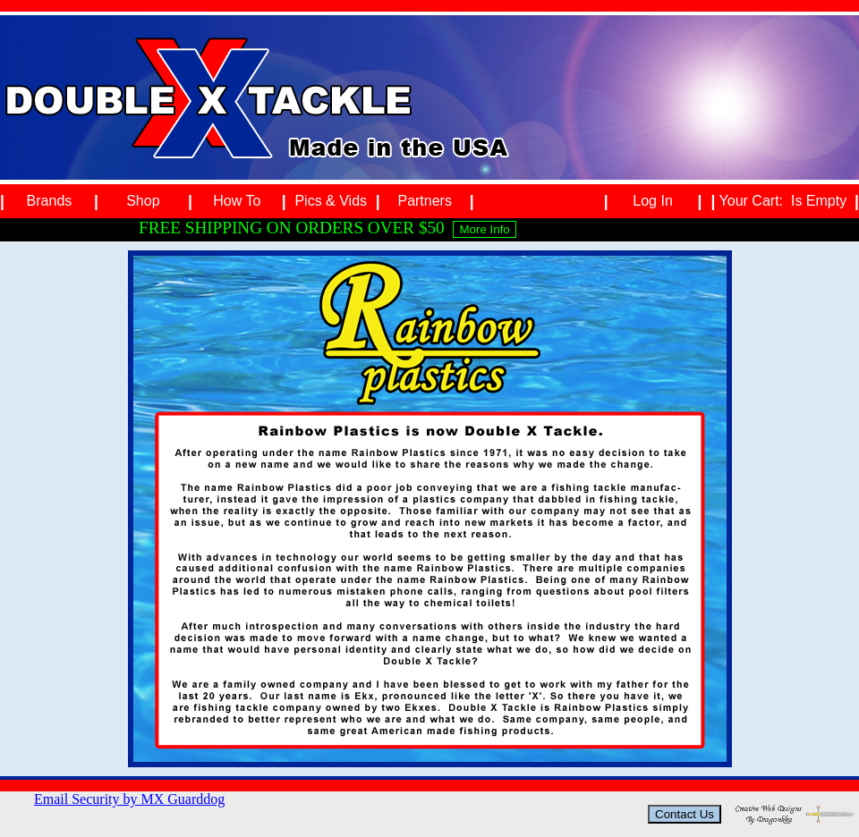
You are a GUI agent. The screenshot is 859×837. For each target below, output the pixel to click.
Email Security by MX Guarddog (129, 799)
